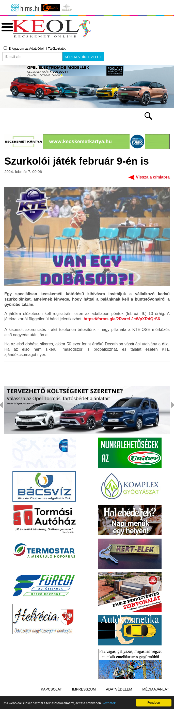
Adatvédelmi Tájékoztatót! (48, 48)
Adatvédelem (119, 689)
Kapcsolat (51, 689)
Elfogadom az (35, 48)
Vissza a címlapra (153, 177)
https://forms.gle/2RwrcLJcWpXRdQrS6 (122, 319)
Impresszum (84, 689)
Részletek (109, 703)
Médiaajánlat (155, 689)
